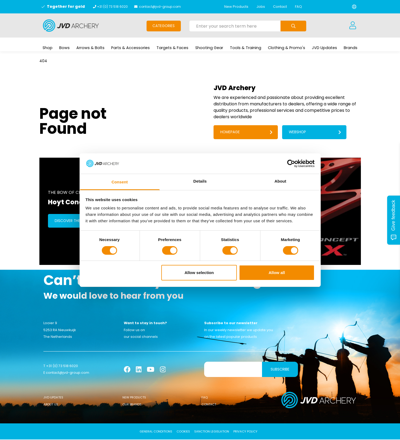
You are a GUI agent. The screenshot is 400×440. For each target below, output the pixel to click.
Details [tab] (200, 181)
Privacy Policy (245, 432)
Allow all (277, 272)
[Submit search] (293, 26)
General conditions (156, 432)
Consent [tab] (119, 182)
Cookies (183, 432)
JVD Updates (53, 398)
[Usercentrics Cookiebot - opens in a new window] (291, 164)
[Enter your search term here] (235, 26)
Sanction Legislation (211, 432)
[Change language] (354, 6)
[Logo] (71, 25)
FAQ (298, 6)
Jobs (260, 6)
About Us (50, 405)
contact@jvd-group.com (160, 6)
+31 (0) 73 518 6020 (112, 6)
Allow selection (199, 272)
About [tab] (280, 181)
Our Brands (131, 405)
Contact (280, 6)
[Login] (353, 25)
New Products (236, 6)
